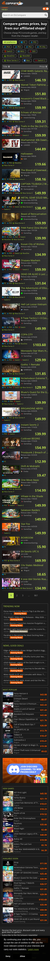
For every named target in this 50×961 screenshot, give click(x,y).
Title (6, 66)
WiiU (21, 51)
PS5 (33, 42)
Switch (8, 51)
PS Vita (41, 47)
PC (23, 42)
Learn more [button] (33, 949)
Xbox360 (25, 56)
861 (36, 595)
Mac (27, 60)
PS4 (7, 47)
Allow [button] (22, 956)
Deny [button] (8, 956)
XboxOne (9, 56)
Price (43, 66)
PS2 (29, 47)
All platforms (9, 42)
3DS (32, 51)
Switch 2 (40, 60)
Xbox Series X (11, 60)
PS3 (18, 47)
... (29, 595)
